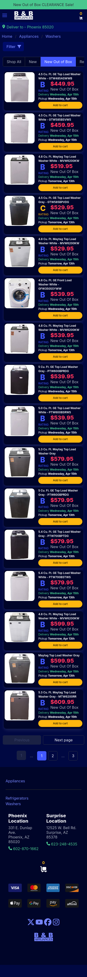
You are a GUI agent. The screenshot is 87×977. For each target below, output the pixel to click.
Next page (64, 740)
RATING (43, 90)
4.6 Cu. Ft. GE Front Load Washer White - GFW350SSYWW (55, 284)
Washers (53, 36)
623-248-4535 (61, 844)
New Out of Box (58, 61)
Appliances (29, 36)
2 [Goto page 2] (53, 755)
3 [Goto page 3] (73, 755)
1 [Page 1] (41, 755)
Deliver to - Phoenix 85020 (28, 27)
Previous (21, 740)
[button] (4, 15)
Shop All (14, 61)
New (33, 61)
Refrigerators (17, 798)
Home (7, 36)
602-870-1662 (23, 848)
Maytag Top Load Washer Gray (59, 655)
